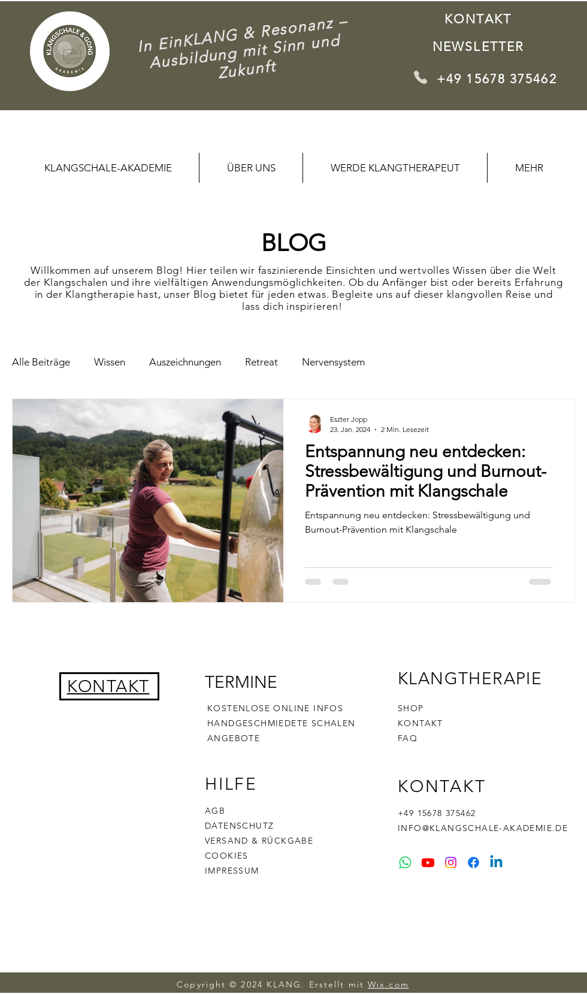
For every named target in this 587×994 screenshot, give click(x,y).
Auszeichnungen (185, 362)
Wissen (109, 362)
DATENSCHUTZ (239, 825)
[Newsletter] (479, 46)
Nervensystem (333, 362)
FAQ (407, 738)
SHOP (411, 708)
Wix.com (388, 984)
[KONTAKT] (479, 19)
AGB (215, 810)
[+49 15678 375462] (500, 78)
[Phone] (420, 77)
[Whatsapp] (405, 862)
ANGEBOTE (233, 738)
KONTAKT (420, 723)
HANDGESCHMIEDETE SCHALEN (281, 723)
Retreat (261, 362)
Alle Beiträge (41, 362)
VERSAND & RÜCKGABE (259, 840)
